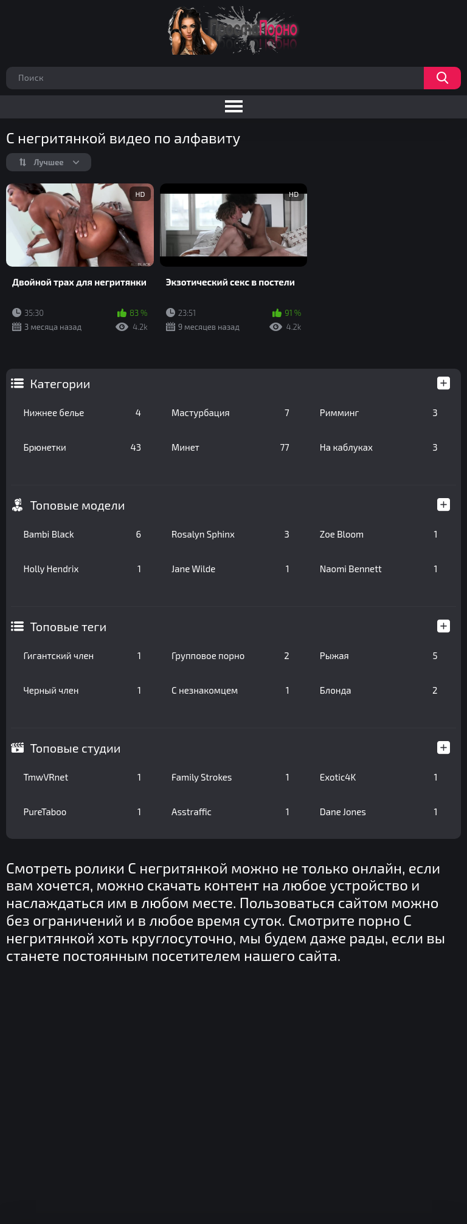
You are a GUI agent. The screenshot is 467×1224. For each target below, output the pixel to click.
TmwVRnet (82, 776)
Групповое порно (230, 655)
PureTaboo (82, 811)
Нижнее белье (82, 412)
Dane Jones (379, 811)
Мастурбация (230, 412)
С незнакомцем (230, 690)
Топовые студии (75, 747)
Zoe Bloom (379, 533)
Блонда (379, 690)
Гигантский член (82, 655)
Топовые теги (68, 626)
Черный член (82, 690)
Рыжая (379, 655)
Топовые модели (77, 504)
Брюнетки (82, 447)
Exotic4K (379, 776)
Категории (60, 383)
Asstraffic (230, 811)
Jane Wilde (230, 568)
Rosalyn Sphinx (230, 533)
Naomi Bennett (379, 568)
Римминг (379, 412)
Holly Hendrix (82, 568)
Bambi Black (82, 533)
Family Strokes (230, 776)
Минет (230, 447)
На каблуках (379, 447)
